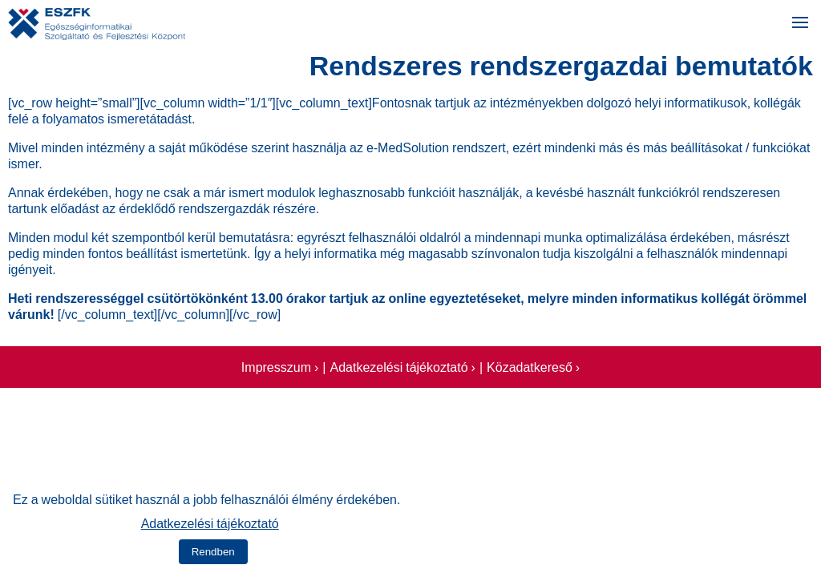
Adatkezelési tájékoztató (210, 521)
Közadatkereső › (533, 365)
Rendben (213, 552)
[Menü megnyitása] (800, 24)
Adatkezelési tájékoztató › (402, 365)
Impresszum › (279, 365)
